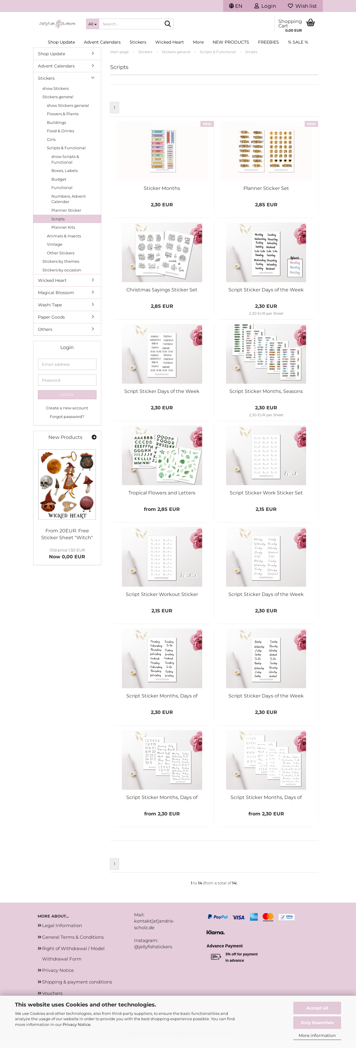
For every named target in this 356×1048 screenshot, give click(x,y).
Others (45, 337)
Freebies (268, 42)
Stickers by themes (60, 269)
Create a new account (67, 416)
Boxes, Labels (64, 178)
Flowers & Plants (63, 121)
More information (317, 1035)
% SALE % (298, 42)
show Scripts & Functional (65, 167)
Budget (58, 187)
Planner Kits (63, 235)
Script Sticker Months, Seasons (266, 399)
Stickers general (57, 104)
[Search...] (92, 24)
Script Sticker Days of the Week (266, 298)
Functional (62, 195)
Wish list (302, 6)
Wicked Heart (169, 42)
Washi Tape (50, 313)
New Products (231, 42)
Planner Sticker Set (266, 196)
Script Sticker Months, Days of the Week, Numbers (161, 704)
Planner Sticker (66, 218)
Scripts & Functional (66, 155)
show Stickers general (68, 113)
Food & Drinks (60, 138)
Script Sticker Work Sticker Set (266, 501)
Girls (51, 147)
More (198, 42)
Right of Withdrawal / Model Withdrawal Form (73, 962)
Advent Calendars (102, 42)
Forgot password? (67, 424)
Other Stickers (60, 260)
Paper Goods (51, 325)
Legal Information (62, 933)
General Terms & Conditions (73, 945)
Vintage (54, 252)
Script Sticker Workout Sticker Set (162, 602)
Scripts (58, 226)
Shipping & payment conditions (77, 989)
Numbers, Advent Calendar (68, 207)
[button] (235, 6)
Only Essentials (317, 1022)
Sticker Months (162, 196)
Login (67, 402)
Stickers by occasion (61, 277)
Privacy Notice (76, 1024)
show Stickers (55, 96)
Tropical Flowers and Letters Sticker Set (161, 501)
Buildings (56, 130)
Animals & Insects (64, 243)
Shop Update (61, 42)
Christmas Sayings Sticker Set (161, 298)
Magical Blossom (56, 300)
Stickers (138, 42)
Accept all (317, 1008)
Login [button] (265, 6)
